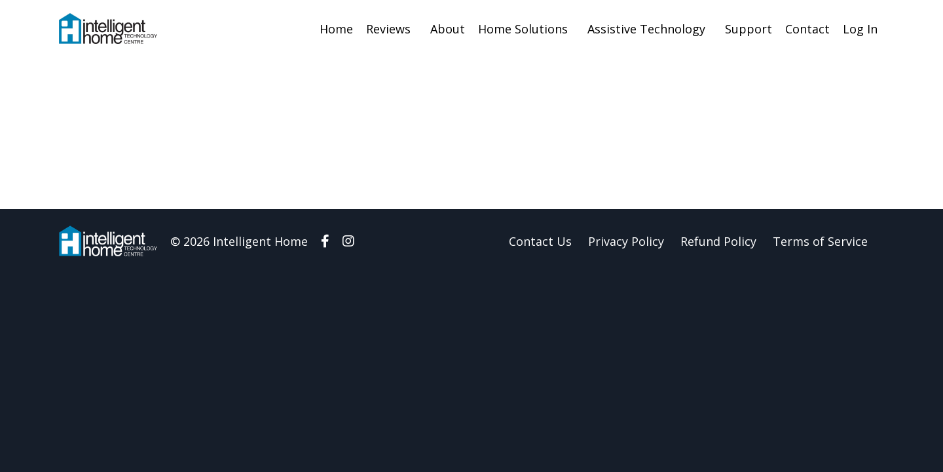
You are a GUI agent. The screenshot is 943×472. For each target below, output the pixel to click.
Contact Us (540, 241)
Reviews (388, 29)
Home (336, 29)
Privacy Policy (626, 241)
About (447, 29)
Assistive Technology (646, 29)
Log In (860, 29)
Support (748, 29)
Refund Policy (718, 241)
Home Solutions (523, 29)
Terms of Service (820, 241)
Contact (807, 29)
